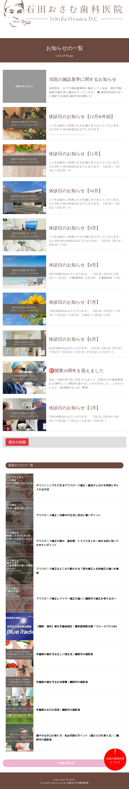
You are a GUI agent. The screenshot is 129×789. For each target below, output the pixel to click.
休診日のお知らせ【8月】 (75, 265)
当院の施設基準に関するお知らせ (83, 79)
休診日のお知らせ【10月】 (76, 190)
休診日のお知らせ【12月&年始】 (82, 116)
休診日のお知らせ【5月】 (75, 407)
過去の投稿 (17, 442)
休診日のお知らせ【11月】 (76, 153)
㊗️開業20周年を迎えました (76, 370)
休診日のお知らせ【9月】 (75, 228)
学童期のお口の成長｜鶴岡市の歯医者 (58, 709)
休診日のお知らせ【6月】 (75, 339)
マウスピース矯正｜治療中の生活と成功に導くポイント (68, 515)
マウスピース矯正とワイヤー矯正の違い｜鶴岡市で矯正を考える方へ (76, 598)
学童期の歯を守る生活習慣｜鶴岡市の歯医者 (62, 682)
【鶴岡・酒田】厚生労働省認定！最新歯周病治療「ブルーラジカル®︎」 (77, 626)
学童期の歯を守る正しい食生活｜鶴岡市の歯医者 (64, 654)
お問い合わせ (65, 763)
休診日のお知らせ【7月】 (75, 302)
